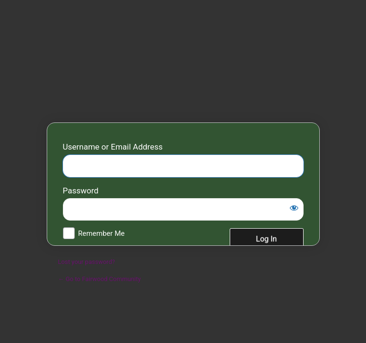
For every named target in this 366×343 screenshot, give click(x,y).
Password (81, 190)
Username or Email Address (113, 146)
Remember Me (101, 233)
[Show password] (294, 207)
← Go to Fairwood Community (99, 278)
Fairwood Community (183, 64)
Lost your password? (86, 261)
